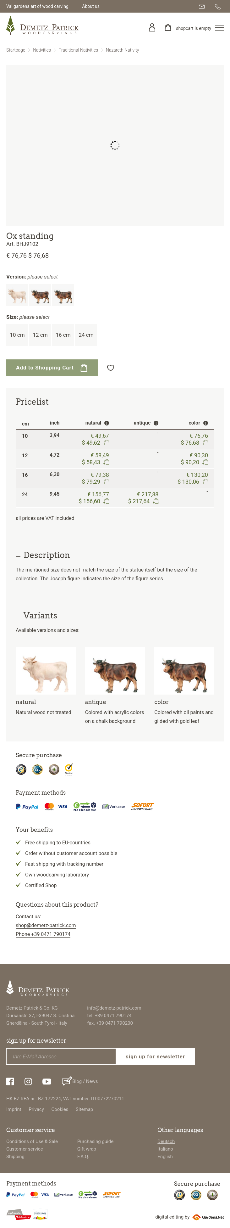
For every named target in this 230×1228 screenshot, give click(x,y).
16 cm (63, 335)
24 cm (86, 335)
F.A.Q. (83, 1156)
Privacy (36, 1109)
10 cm (17, 335)
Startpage (15, 50)
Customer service (24, 1149)
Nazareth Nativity (122, 50)
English (165, 1156)
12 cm (40, 335)
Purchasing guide (95, 1141)
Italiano (165, 1149)
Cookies (60, 1109)
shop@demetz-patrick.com (46, 925)
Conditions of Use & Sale (32, 1141)
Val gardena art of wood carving (37, 6)
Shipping (15, 1156)
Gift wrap (86, 1149)
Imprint (13, 1109)
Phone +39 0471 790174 (43, 934)
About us (91, 6)
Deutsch (166, 1141)
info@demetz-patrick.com (114, 1008)
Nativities (42, 50)
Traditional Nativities (78, 50)
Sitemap (84, 1109)
